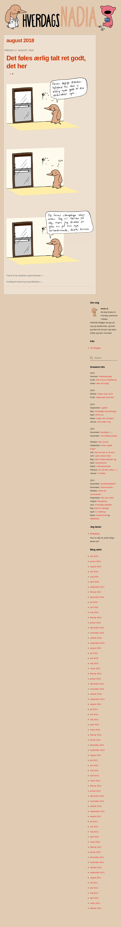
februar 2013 (95, 786)
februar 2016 (95, 617)
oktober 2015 (96, 638)
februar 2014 (95, 735)
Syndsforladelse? (108, 484)
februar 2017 (95, 592)
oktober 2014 (96, 694)
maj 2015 (94, 663)
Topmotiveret (101, 463)
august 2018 (95, 566)
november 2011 (97, 862)
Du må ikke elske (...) (107, 470)
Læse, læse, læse (103, 456)
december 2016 (97, 597)
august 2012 (95, 816)
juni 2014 (94, 714)
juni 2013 (94, 765)
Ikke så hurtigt (102, 383)
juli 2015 (94, 653)
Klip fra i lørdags (101, 508)
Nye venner (103, 442)
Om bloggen (95, 348)
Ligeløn (104, 408)
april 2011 (94, 898)
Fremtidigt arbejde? (103, 505)
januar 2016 (95, 622)
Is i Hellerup (100, 512)
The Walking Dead (108, 436)
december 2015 (97, 628)
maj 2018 (94, 577)
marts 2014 (95, 730)
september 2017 (97, 587)
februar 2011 (95, 908)
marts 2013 (95, 780)
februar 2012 (95, 847)
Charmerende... (107, 487)
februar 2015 (95, 673)
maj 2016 (94, 612)
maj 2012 (94, 832)
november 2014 (97, 689)
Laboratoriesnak (103, 466)
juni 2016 (94, 607)
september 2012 (97, 811)
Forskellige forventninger (105, 411)
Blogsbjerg (95, 533)
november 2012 (97, 801)
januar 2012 (95, 852)
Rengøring (102, 501)
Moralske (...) (106, 432)
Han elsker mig (104, 422)
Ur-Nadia (101, 473)
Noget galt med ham (105, 397)
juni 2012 (94, 826)
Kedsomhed (101, 515)
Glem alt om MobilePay (106, 380)
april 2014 (94, 724)
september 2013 (97, 750)
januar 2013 (95, 791)
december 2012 (97, 796)
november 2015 (97, 633)
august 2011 (95, 877)
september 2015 (97, 643)
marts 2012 (95, 842)
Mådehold (94, 518)
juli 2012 (94, 821)
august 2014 (95, 704)
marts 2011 (95, 903)
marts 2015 (95, 668)
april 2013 (94, 775)
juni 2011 (94, 888)
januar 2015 (95, 679)
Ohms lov (99, 415)
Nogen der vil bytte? (105, 418)
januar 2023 (95, 561)
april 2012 (94, 837)
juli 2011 (94, 882)
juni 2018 (94, 571)
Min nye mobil (107, 498)
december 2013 (97, 745)
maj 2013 (94, 770)
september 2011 (97, 872)
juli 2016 (94, 602)
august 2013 (95, 755)
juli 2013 (94, 760)
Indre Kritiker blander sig (105, 459)
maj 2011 (94, 893)
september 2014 (97, 699)
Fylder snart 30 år (105, 394)
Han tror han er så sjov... (105, 452)
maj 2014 (94, 719)
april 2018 (94, 582)
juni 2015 (94, 658)
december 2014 (97, 684)
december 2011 (97, 857)
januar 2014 (95, 740)
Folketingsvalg (105, 376)
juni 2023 (94, 556)
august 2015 (95, 648)
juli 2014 (94, 709)
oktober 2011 (96, 867)
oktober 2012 (96, 806)
